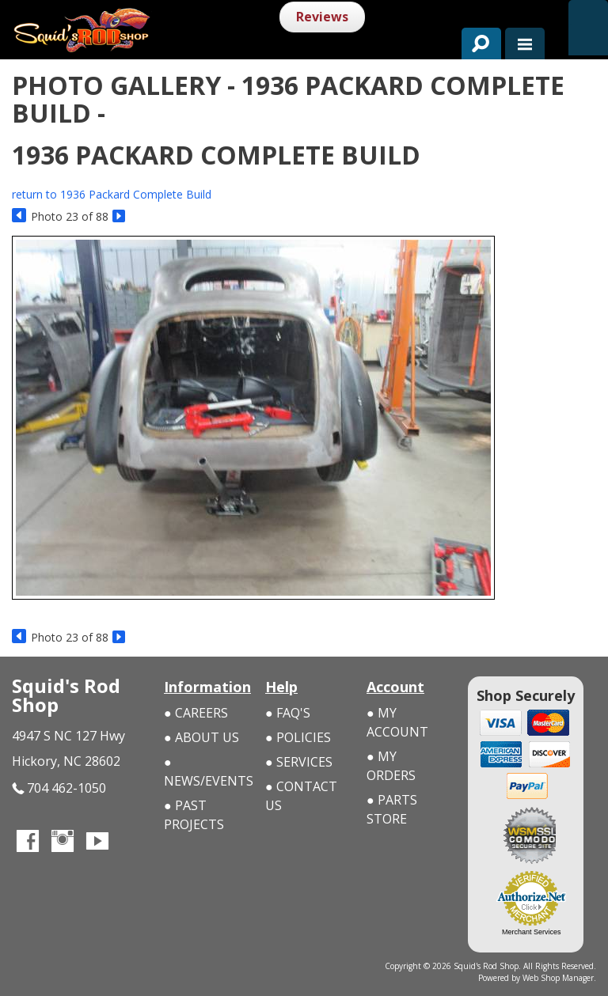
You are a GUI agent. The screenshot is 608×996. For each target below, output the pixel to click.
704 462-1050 (59, 788)
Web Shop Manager (558, 977)
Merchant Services (531, 932)
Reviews (322, 16)
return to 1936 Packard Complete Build (111, 194)
